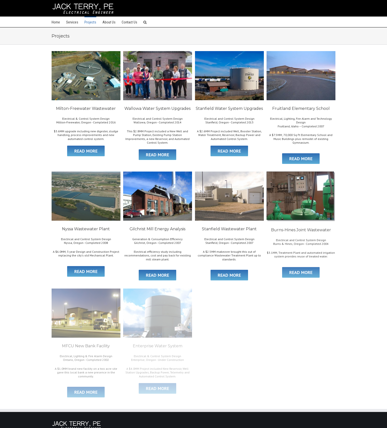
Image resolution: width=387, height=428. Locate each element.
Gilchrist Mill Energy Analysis (157, 229)
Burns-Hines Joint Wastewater (301, 230)
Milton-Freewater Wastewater (86, 108)
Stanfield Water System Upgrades (229, 108)
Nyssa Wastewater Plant (86, 229)
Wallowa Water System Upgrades (157, 108)
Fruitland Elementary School (301, 108)
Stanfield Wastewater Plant (229, 229)
